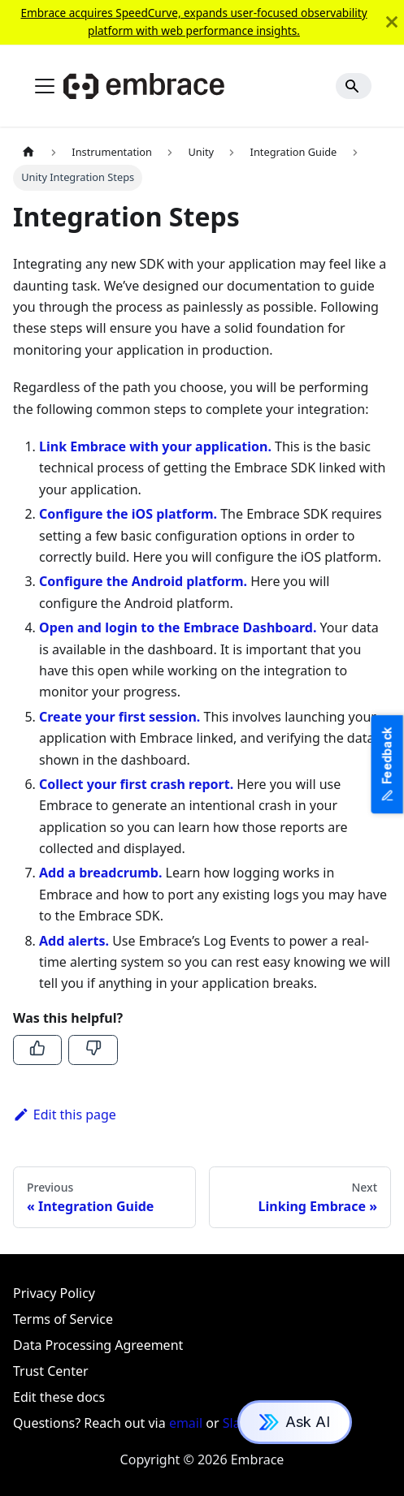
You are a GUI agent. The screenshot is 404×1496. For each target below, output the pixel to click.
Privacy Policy (54, 1293)
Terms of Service (63, 1319)
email (185, 1423)
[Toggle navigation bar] (45, 86)
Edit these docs (59, 1397)
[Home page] (28, 152)
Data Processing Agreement (98, 1345)
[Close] (392, 22)
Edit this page (64, 1114)
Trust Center (51, 1371)
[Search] (353, 86)
